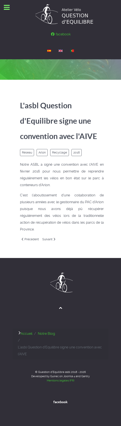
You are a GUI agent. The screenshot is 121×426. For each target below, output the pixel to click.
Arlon (42, 152)
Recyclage (59, 152)
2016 (76, 152)
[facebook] (60, 34)
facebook (60, 402)
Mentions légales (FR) (60, 380)
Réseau (27, 152)
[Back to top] (60, 308)
